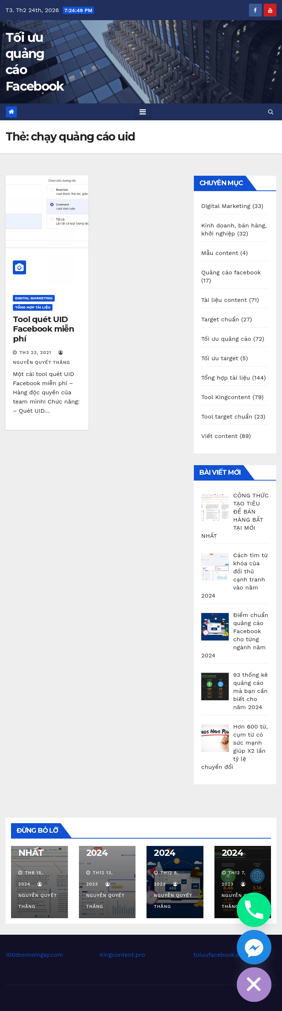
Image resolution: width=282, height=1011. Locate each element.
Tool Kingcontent (225, 397)
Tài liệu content (224, 299)
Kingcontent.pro (122, 954)
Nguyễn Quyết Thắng (37, 895)
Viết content (219, 435)
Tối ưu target (219, 358)
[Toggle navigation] (143, 111)
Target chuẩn (220, 319)
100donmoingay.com (34, 954)
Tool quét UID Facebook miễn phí (43, 329)
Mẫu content (219, 252)
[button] (271, 111)
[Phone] (254, 910)
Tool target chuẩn (226, 416)
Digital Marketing (34, 298)
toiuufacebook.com (221, 954)
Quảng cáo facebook (231, 272)
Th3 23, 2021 (35, 352)
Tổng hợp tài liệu (32, 307)
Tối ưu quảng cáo (226, 338)
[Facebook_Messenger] (254, 947)
